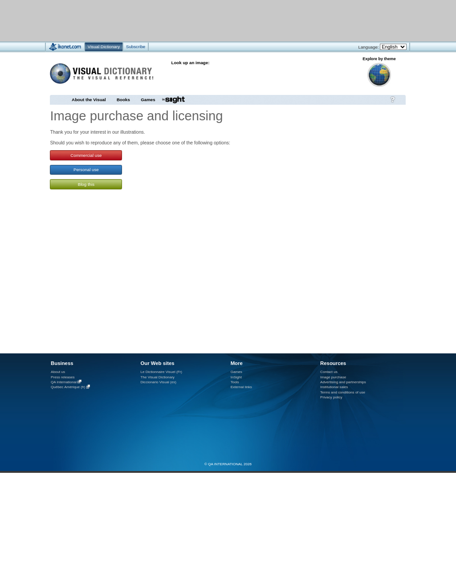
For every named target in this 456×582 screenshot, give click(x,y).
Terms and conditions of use (342, 392)
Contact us (329, 372)
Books (123, 99)
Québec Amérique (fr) (68, 387)
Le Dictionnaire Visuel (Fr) (161, 372)
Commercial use (86, 155)
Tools (235, 382)
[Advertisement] (201, 20)
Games (148, 99)
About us (58, 372)
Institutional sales (334, 387)
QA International (64, 382)
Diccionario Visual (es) (158, 382)
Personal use (86, 169)
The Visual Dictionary (157, 377)
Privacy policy (331, 397)
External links (241, 387)
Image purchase (333, 377)
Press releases (63, 377)
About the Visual (89, 99)
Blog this (86, 184)
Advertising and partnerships (343, 382)
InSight (236, 377)
